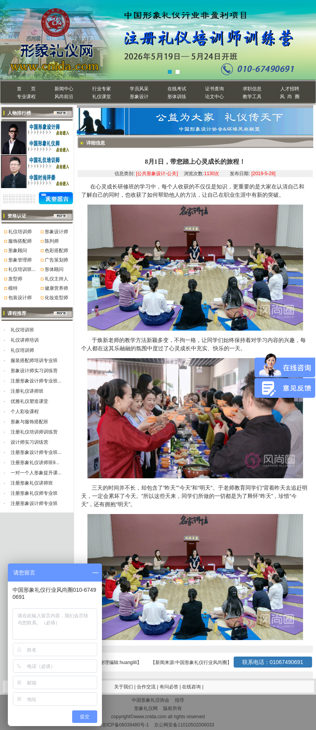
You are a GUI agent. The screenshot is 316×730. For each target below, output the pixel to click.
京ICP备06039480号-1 (125, 725)
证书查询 (214, 88)
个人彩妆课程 (25, 411)
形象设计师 (56, 231)
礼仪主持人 (56, 279)
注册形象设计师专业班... (36, 381)
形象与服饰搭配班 (29, 421)
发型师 (15, 279)
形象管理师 (20, 260)
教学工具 (252, 96)
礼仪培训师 (20, 231)
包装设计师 (20, 297)
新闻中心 (63, 88)
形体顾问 (54, 269)
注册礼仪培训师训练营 (34, 432)
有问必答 (170, 687)
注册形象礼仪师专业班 (34, 493)
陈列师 (52, 241)
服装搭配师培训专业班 (34, 360)
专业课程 (26, 96)
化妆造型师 (56, 297)
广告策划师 (56, 260)
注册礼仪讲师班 (27, 391)
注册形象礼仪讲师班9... (35, 462)
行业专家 (101, 88)
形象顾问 (17, 250)
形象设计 (139, 96)
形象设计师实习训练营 (34, 370)
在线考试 (176, 88)
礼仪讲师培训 (25, 340)
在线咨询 (192, 687)
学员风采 (139, 88)
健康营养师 (56, 288)
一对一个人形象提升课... (36, 473)
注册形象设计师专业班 (34, 503)
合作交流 (147, 687)
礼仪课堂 (101, 96)
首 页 (26, 88)
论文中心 (214, 96)
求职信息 (252, 88)
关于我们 (123, 687)
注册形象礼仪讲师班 (32, 483)
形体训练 (176, 96)
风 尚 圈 (289, 96)
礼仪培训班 (22, 330)
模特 (13, 288)
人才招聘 (289, 88)
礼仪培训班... (22, 269)
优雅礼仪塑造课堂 (29, 401)
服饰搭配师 (20, 241)
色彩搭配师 (56, 250)
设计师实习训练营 (29, 442)
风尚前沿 (63, 96)
